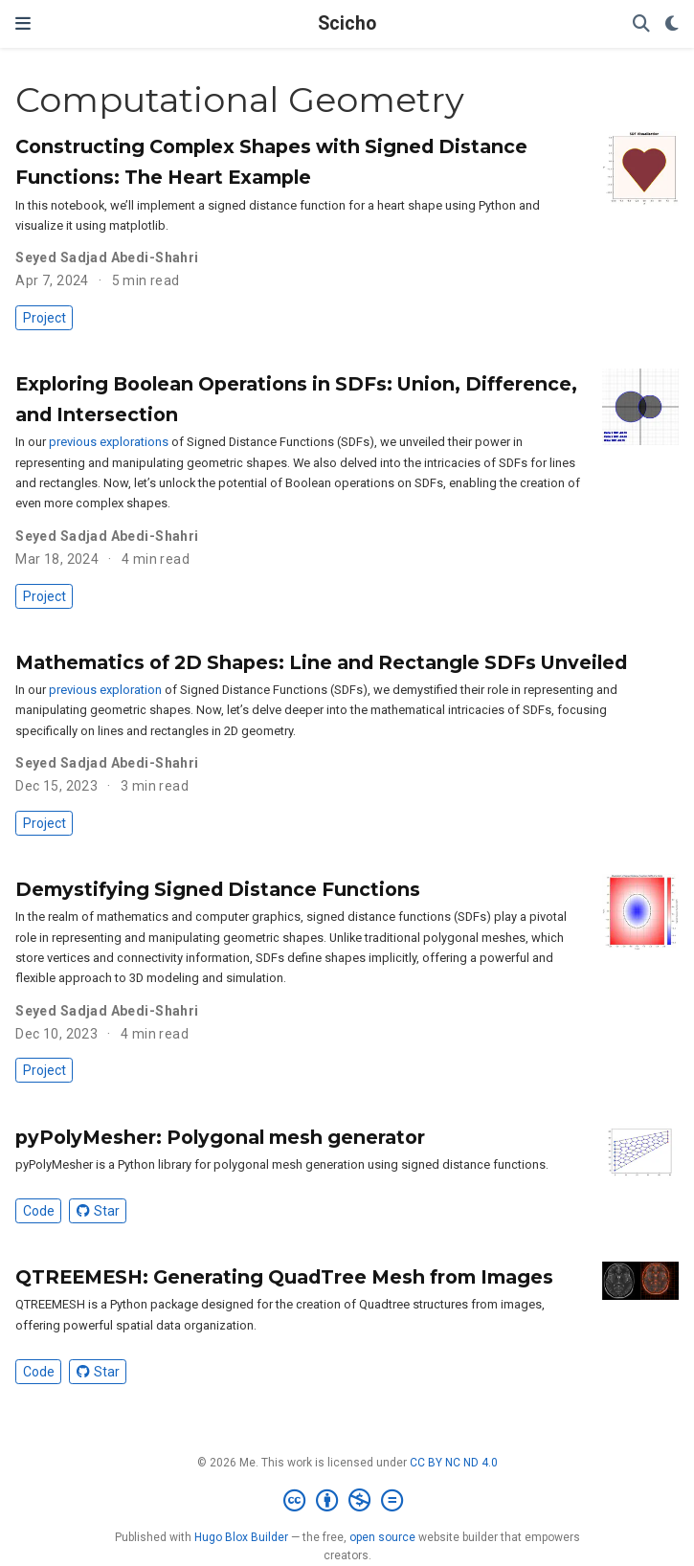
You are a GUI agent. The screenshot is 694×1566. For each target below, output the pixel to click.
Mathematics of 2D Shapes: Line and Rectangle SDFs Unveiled (321, 662)
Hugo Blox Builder (241, 1537)
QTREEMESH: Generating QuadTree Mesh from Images (284, 1276)
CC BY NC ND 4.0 (454, 1462)
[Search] (641, 24)
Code (39, 1211)
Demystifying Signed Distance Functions (217, 889)
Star (98, 1211)
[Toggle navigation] (23, 23)
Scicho (347, 23)
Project (44, 317)
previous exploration (105, 689)
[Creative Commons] (347, 1500)
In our (32, 442)
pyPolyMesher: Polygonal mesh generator (220, 1137)
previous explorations (108, 442)
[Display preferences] (672, 24)
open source (382, 1537)
